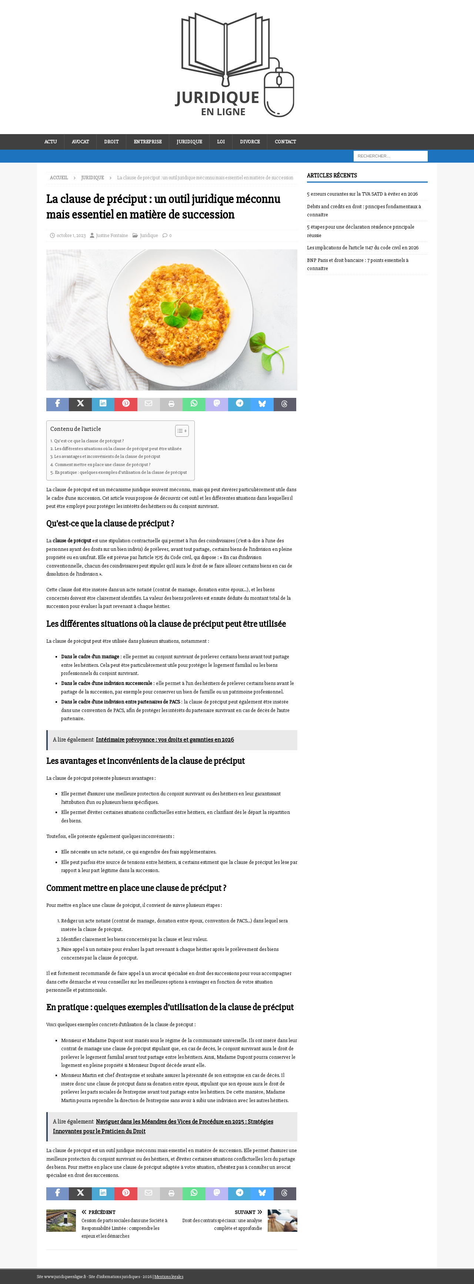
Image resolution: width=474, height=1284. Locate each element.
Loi (221, 142)
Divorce (250, 142)
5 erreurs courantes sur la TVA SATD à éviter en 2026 (362, 194)
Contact (285, 142)
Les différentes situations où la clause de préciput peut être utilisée (118, 449)
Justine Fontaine (112, 236)
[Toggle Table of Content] (178, 431)
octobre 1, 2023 (71, 236)
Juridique (189, 142)
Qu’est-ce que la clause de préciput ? (89, 441)
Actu (50, 142)
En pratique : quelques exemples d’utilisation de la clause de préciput (121, 472)
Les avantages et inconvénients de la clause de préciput (107, 456)
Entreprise (147, 142)
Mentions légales (168, 1277)
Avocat (80, 142)
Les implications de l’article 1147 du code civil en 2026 (362, 248)
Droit (111, 142)
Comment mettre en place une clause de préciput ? (102, 465)
